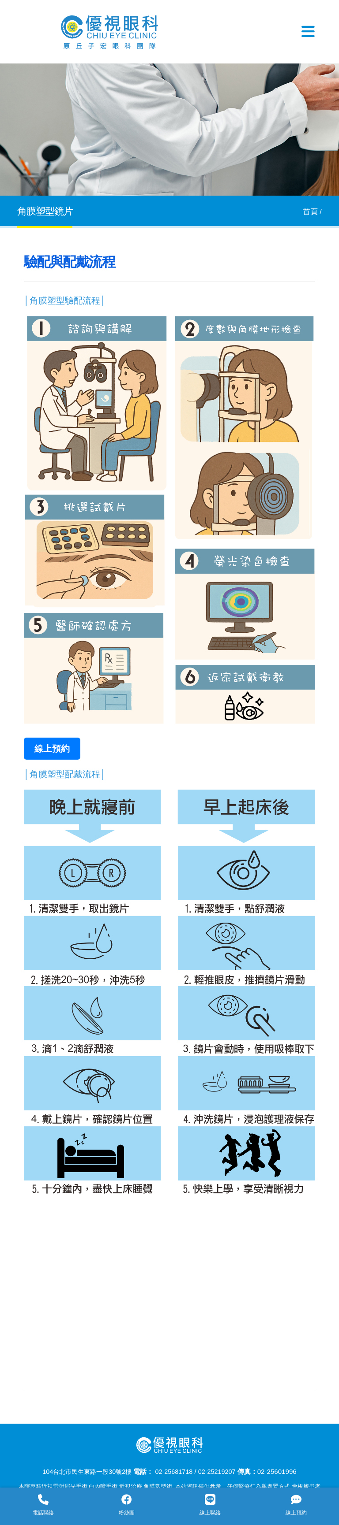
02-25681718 (176, 1471)
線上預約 (52, 748)
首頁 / (312, 212)
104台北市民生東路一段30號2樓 (85, 1471)
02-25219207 (221, 1471)
